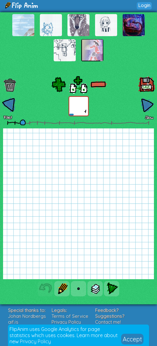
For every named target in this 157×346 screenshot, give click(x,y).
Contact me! (108, 322)
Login (144, 5)
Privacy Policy (35, 341)
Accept (132, 339)
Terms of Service (70, 316)
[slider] (23, 122)
